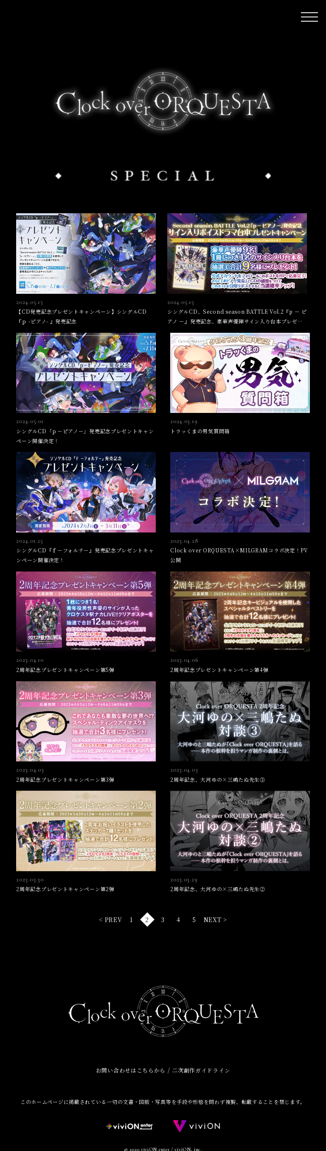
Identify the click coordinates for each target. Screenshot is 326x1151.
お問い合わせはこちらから (131, 1070)
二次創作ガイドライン (201, 1070)
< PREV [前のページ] (110, 919)
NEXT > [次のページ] (215, 919)
